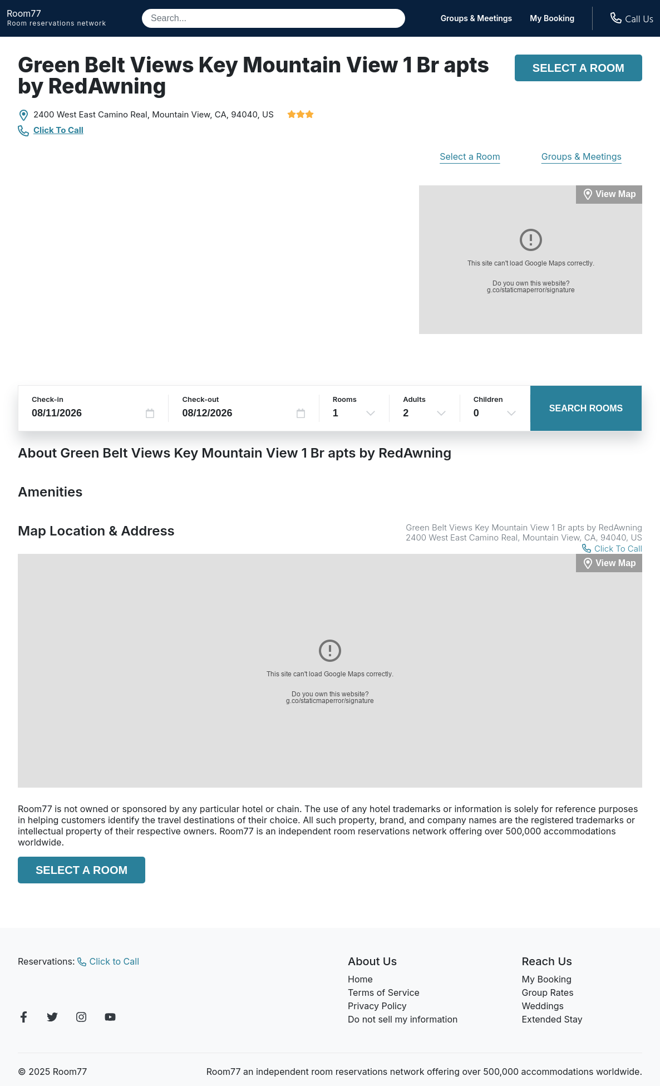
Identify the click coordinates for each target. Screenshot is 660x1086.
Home (360, 979)
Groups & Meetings (477, 18)
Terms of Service (384, 992)
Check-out (200, 399)
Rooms (345, 399)
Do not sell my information (403, 1019)
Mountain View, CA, (190, 114)
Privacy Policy (377, 1005)
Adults (414, 399)
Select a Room (578, 68)
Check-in (47, 399)
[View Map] (609, 563)
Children (488, 399)
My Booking (552, 18)
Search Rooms (586, 408)
